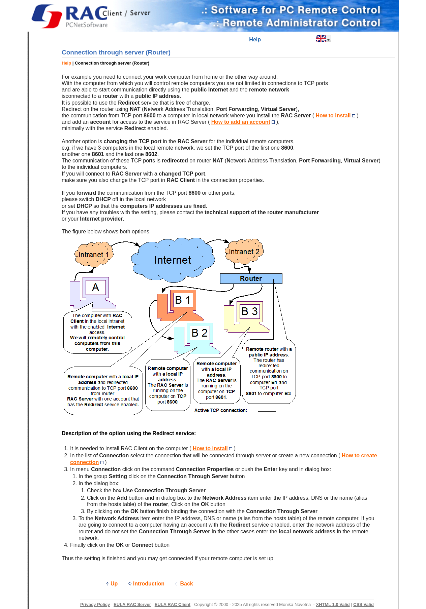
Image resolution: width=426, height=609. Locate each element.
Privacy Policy (95, 604)
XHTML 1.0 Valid (332, 604)
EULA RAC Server (132, 604)
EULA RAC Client (172, 604)
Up (114, 583)
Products (203, 39)
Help (255, 39)
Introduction (144, 39)
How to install (333, 115)
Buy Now (276, 39)
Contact (302, 39)
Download (232, 39)
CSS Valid (363, 604)
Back (186, 583)
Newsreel (176, 39)
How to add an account (240, 122)
